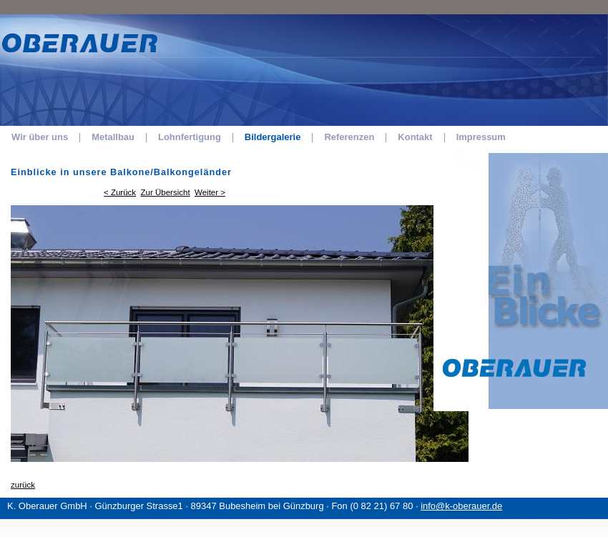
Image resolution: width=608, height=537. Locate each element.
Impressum (481, 137)
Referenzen (349, 137)
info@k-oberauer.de (461, 506)
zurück (23, 485)
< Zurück (120, 192)
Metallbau (113, 137)
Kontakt (415, 137)
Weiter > (210, 192)
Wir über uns (39, 137)
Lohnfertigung (189, 137)
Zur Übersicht (165, 192)
